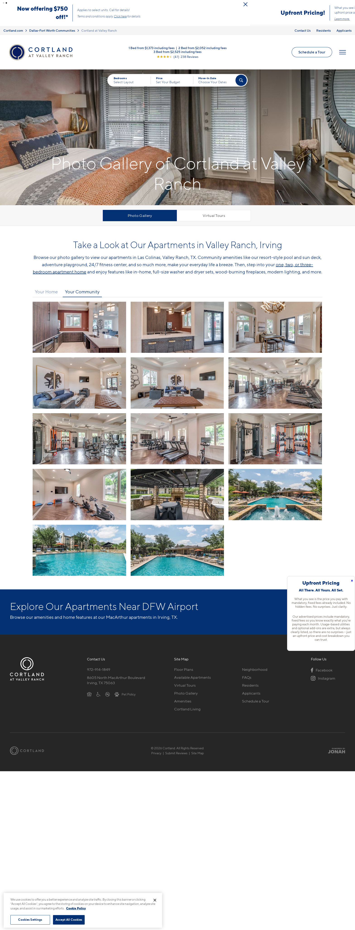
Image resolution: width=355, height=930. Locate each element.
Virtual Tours (214, 216)
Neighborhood (254, 669)
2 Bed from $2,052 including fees (202, 48)
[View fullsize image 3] (79, 383)
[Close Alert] (350, 4)
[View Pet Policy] (125, 694)
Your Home (46, 292)
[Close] (155, 900)
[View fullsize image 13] (177, 550)
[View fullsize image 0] (79, 327)
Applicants (344, 31)
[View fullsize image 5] (275, 383)
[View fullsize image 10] (177, 494)
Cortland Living (187, 709)
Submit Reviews (176, 753)
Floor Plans (183, 669)
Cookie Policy (76, 908)
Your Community (82, 292)
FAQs (246, 677)
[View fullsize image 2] (275, 327)
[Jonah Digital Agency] (334, 751)
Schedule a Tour (311, 52)
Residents (323, 31)
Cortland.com (13, 31)
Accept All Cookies (68, 919)
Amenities (182, 701)
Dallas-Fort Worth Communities (52, 31)
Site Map (197, 753)
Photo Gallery (140, 216)
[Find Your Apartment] (241, 80)
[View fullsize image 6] (79, 439)
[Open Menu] (342, 52)
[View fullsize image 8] (275, 439)
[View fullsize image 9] (79, 494)
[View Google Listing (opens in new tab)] (177, 57)
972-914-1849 (98, 669)
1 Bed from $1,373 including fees (152, 48)
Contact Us (303, 31)
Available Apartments (192, 677)
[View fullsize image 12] (79, 550)
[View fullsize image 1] (177, 327)
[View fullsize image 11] (275, 494)
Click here (225, 16)
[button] (3, 3)
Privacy (156, 753)
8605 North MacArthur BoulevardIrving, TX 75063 (116, 680)
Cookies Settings (30, 919)
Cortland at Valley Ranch (99, 31)
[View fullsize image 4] (177, 383)
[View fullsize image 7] (177, 439)
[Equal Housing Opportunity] (89, 694)
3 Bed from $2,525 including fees (177, 52)
